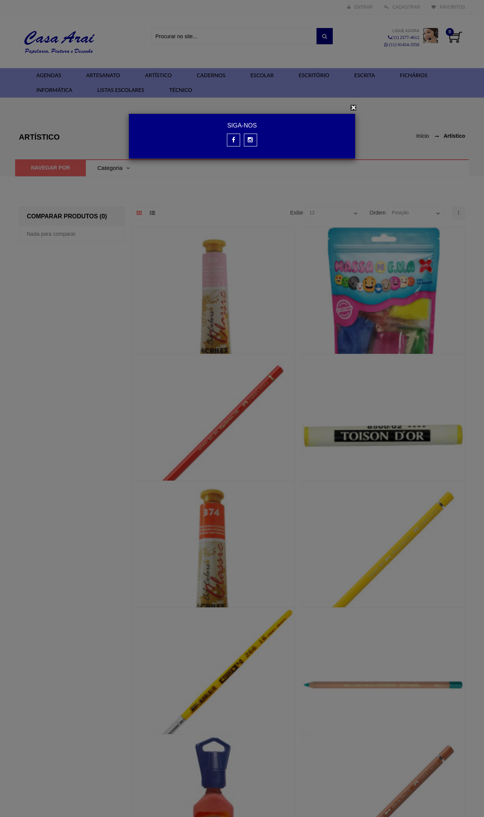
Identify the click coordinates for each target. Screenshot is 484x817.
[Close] (353, 107)
